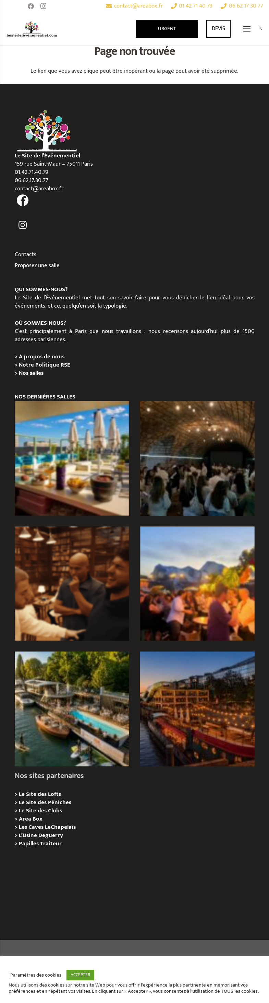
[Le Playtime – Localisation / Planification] (197, 709)
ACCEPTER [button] (80, 975)
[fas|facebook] (23, 200)
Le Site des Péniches (45, 802)
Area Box (30, 819)
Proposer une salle (37, 265)
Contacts (25, 254)
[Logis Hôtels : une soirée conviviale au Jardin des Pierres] (197, 458)
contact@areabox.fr (39, 188)
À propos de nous (41, 356)
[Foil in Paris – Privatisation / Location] (72, 709)
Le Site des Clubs (40, 810)
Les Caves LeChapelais (47, 827)
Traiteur (51, 843)
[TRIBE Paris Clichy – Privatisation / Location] (72, 458)
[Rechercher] (260, 29)
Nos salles (31, 373)
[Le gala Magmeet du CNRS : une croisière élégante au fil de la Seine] (197, 583)
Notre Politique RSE (44, 365)
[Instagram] (43, 6)
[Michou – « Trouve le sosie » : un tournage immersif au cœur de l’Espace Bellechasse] (72, 583)
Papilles (29, 843)
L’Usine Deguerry (41, 835)
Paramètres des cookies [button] (35, 975)
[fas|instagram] (23, 225)
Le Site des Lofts (40, 794)
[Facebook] (31, 6)
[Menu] (247, 28)
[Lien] (32, 29)
